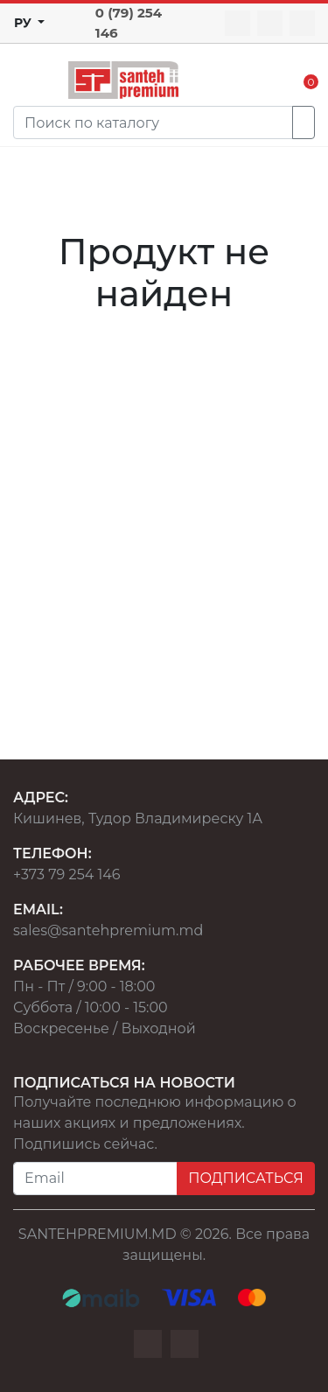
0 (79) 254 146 (128, 22)
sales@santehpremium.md (108, 930)
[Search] (153, 122)
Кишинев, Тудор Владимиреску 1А (137, 818)
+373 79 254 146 (67, 874)
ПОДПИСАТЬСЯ (246, 1178)
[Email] (95, 1178)
